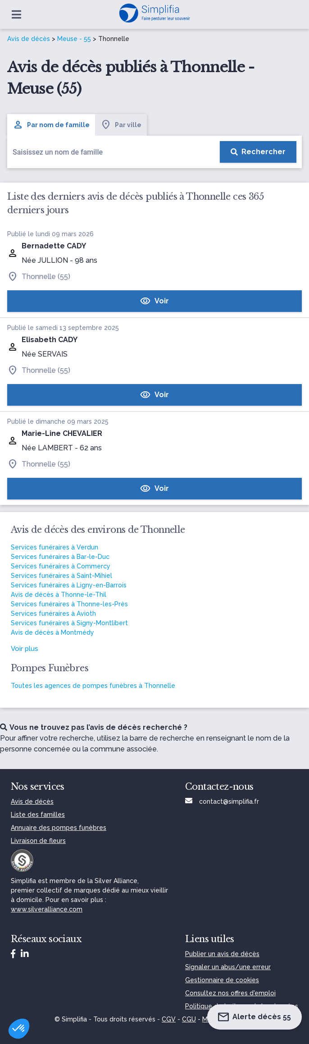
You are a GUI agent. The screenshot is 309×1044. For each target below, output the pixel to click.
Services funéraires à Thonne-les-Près (69, 604)
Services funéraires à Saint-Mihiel (61, 575)
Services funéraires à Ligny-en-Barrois (69, 585)
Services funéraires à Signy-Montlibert (69, 623)
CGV (169, 1019)
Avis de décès (28, 38)
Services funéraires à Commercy (60, 566)
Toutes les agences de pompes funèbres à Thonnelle (93, 685)
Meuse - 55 (74, 38)
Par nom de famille (51, 124)
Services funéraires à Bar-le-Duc (60, 556)
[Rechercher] (258, 152)
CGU (189, 1019)
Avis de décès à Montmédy (52, 632)
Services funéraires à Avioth (53, 613)
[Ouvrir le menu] (16, 14)
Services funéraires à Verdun (54, 547)
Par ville (120, 124)
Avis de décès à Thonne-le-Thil (58, 594)
